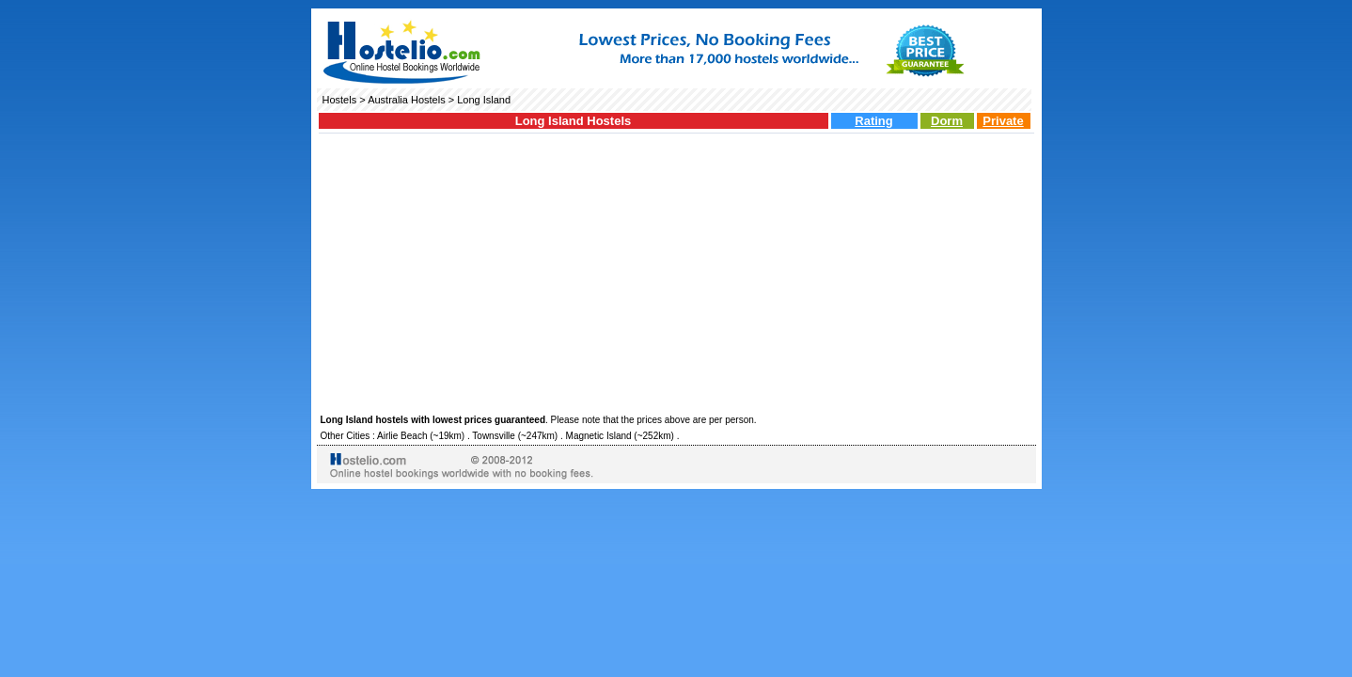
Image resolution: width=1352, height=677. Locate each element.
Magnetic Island (599, 436)
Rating (873, 121)
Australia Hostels (407, 99)
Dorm (947, 121)
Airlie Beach (402, 436)
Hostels (339, 99)
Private (1003, 121)
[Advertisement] (676, 270)
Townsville (493, 436)
